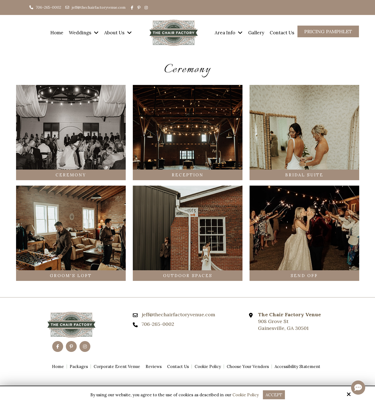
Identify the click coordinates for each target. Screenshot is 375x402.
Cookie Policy (245, 394)
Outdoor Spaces (187, 275)
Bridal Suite (304, 174)
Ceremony (71, 174)
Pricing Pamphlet (328, 31)
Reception (188, 174)
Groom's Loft (71, 275)
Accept (274, 394)
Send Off (304, 275)
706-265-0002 (45, 7)
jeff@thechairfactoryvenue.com (98, 7)
